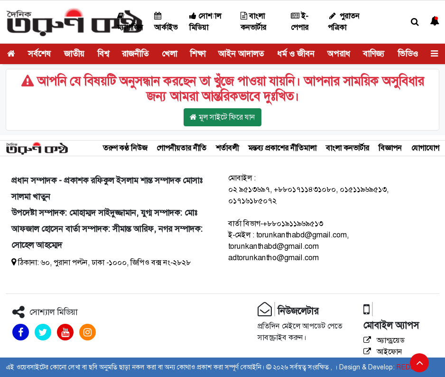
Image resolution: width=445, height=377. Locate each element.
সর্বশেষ (39, 53)
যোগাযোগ (425, 148)
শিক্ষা (197, 53)
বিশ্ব (103, 53)
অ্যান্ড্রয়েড (384, 340)
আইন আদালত (241, 53)
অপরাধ (338, 53)
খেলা (169, 53)
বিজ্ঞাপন (390, 148)
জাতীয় (74, 53)
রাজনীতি (135, 53)
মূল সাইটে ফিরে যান (222, 117)
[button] (414, 22)
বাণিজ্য (373, 53)
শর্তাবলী (227, 148)
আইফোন (382, 352)
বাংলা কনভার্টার (347, 148)
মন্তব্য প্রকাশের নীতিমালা (282, 148)
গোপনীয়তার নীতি (181, 148)
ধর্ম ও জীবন (296, 53)
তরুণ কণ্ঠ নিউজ (125, 148)
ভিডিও (408, 53)
